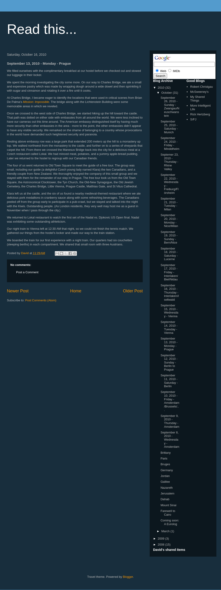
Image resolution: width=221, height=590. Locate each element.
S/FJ (193, 119)
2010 (161, 87)
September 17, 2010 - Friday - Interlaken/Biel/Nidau (169, 272)
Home (75, 291)
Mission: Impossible (36, 102)
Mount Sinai (168, 505)
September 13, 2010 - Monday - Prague (168, 344)
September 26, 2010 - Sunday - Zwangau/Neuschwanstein (169, 106)
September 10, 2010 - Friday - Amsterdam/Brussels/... (169, 401)
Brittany (165, 452)
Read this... (42, 29)
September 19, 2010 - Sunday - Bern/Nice (168, 237)
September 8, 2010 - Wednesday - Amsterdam (169, 439)
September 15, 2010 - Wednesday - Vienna (169, 311)
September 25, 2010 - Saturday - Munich (169, 127)
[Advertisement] (61, 316)
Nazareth (166, 487)
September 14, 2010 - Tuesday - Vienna (168, 327)
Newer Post (18, 291)
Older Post (133, 291)
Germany (166, 470)
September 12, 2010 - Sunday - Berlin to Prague (168, 362)
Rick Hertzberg (200, 114)
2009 (161, 538)
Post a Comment (27, 272)
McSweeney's (199, 91)
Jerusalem (167, 493)
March (166, 531)
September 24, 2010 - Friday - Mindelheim (169, 143)
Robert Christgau (201, 86)
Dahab (164, 499)
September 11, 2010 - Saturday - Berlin (169, 381)
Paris (163, 458)
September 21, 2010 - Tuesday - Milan (168, 204)
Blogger (128, 576)
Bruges (165, 464)
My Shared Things (197, 98)
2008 (161, 544)
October (167, 92)
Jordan (165, 476)
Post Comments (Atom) (40, 300)
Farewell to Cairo (167, 512)
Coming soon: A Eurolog (169, 522)
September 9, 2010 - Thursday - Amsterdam (169, 421)
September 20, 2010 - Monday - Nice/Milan (169, 220)
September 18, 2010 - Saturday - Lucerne (169, 254)
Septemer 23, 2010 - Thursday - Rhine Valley (169, 162)
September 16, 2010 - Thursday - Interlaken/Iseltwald (169, 292)
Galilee (165, 481)
